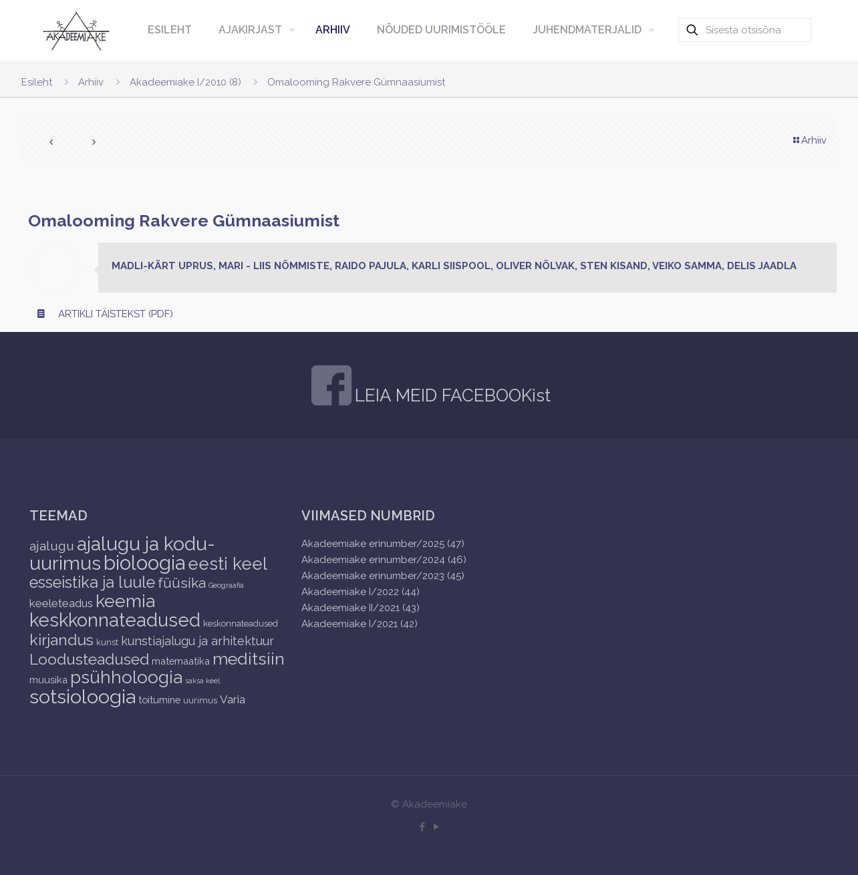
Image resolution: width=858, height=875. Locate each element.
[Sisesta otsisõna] (745, 30)
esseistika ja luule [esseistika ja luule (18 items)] (92, 582)
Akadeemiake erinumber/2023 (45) (382, 576)
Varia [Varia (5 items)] (232, 699)
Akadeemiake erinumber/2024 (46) (383, 560)
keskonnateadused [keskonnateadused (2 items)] (240, 624)
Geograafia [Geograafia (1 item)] (226, 585)
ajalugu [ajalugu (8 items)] (51, 545)
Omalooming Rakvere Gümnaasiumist (356, 82)
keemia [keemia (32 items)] (125, 600)
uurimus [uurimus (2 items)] (200, 700)
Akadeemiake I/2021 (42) (359, 624)
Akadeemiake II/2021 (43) (360, 608)
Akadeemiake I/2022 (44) (360, 592)
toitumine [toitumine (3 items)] (159, 699)
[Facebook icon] (422, 827)
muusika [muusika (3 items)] (48, 679)
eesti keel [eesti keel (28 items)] (227, 564)
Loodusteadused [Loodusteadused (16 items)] (89, 659)
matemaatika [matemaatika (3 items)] (181, 661)
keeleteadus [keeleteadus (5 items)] (61, 603)
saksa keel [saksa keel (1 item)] (202, 681)
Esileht (36, 82)
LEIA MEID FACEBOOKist (453, 395)
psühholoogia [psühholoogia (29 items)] (126, 677)
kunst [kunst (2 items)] (107, 642)
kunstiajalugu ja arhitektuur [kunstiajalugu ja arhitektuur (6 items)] (197, 641)
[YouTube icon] (436, 827)
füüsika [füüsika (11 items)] (182, 582)
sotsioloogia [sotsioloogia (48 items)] (82, 696)
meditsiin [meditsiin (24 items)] (248, 659)
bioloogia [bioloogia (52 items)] (144, 562)
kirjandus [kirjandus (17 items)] (61, 640)
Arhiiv (91, 82)
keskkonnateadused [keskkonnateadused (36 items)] (114, 620)
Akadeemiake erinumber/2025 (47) (382, 544)
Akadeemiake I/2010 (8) (185, 82)
